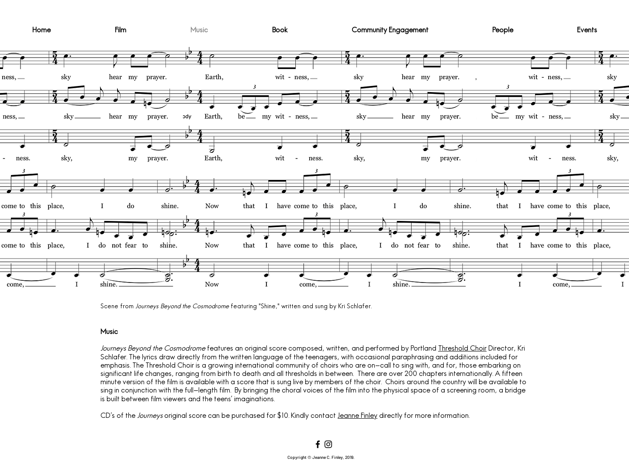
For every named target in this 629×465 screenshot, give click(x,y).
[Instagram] (328, 444)
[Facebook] (318, 444)
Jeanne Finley (357, 416)
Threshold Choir (462, 348)
